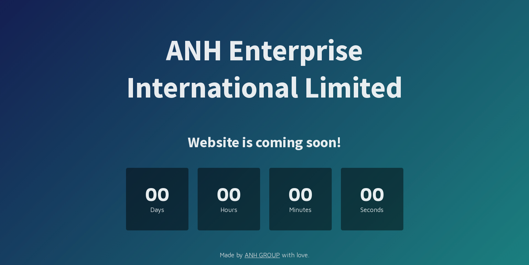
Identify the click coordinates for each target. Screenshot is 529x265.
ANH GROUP (262, 255)
